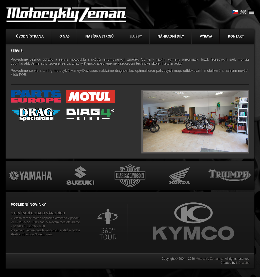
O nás (64, 36)
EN (243, 12)
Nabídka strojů (99, 36)
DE (251, 12)
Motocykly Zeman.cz (209, 259)
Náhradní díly (170, 36)
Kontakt (236, 36)
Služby (135, 36)
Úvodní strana (30, 36)
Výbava (206, 36)
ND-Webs (242, 263)
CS (235, 12)
